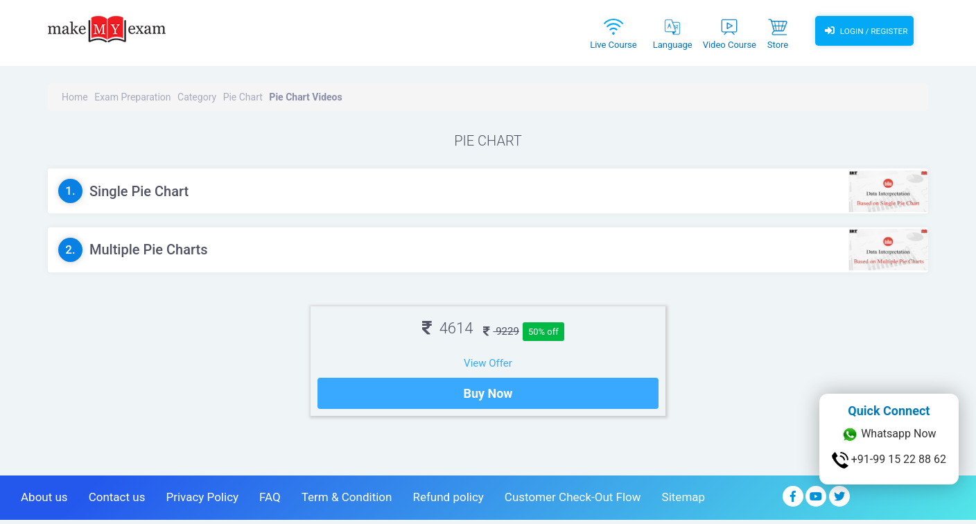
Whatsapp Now (889, 434)
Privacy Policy (202, 500)
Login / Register (864, 31)
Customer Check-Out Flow (573, 500)
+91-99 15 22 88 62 (889, 460)
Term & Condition (347, 500)
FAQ (270, 500)
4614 (447, 328)
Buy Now (487, 397)
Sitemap (684, 500)
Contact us (117, 500)
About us (44, 500)
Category (196, 97)
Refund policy (447, 500)
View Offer (488, 363)
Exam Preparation (132, 97)
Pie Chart (243, 97)
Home (75, 97)
